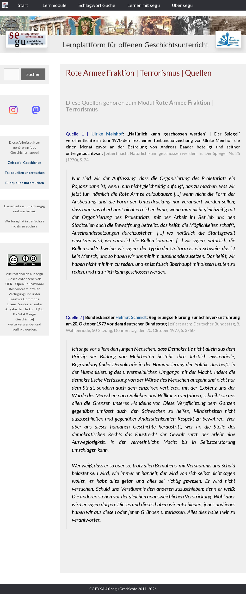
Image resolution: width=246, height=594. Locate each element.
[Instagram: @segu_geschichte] (13, 110)
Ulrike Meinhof (107, 133)
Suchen (33, 74)
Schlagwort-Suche (97, 5)
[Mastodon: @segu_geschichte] (35, 110)
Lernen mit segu (143, 5)
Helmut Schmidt (131, 317)
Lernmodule (55, 5)
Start (23, 5)
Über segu (182, 5)
